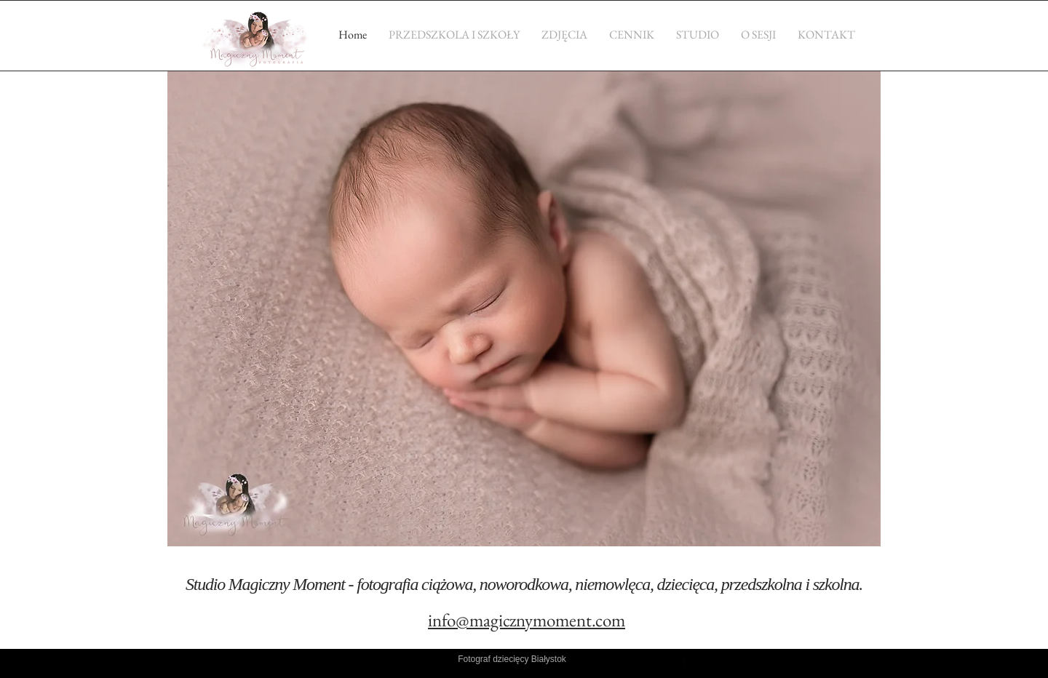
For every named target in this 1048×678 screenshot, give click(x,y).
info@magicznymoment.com (526, 619)
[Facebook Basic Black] (684, 660)
